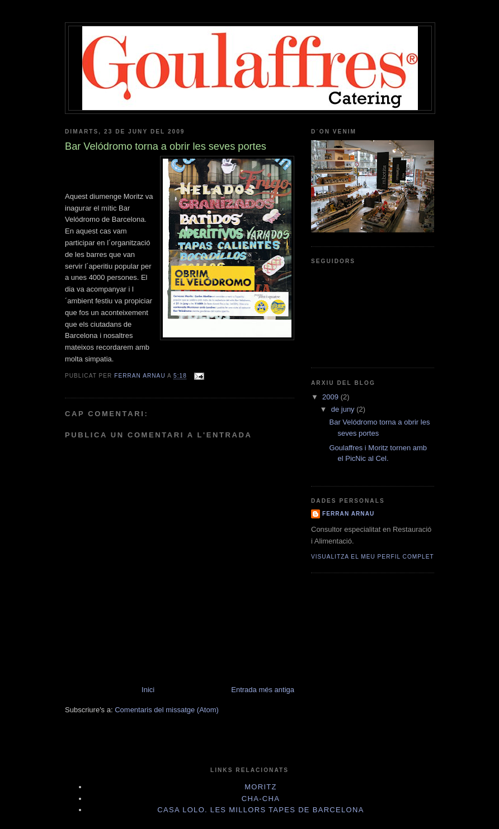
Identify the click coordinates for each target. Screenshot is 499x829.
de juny (344, 409)
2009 (331, 397)
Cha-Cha (261, 798)
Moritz (260, 787)
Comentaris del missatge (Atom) (167, 710)
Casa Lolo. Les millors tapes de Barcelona (260, 810)
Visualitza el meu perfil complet (372, 557)
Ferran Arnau (348, 514)
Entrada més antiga (262, 689)
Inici (148, 689)
